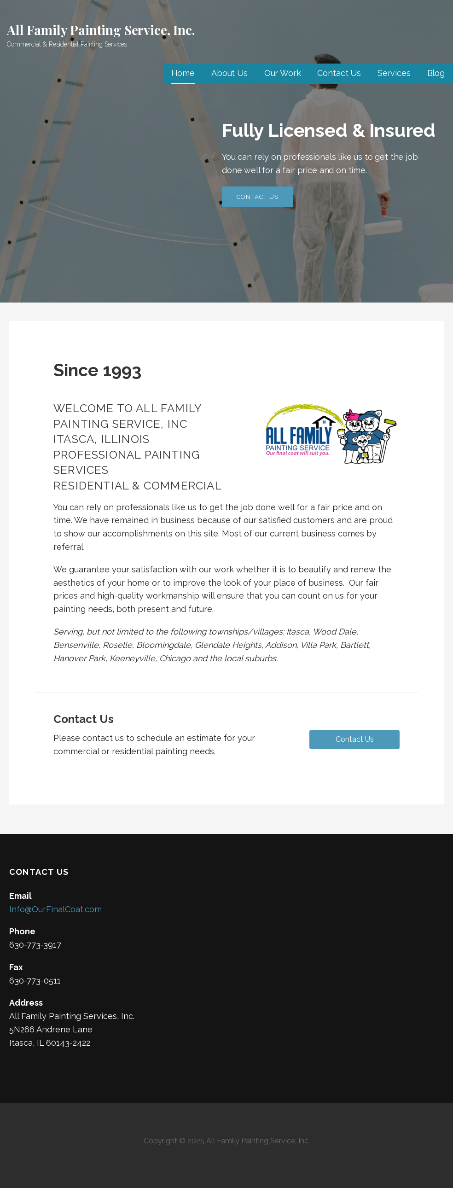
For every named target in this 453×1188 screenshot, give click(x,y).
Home (183, 73)
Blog (436, 73)
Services (394, 73)
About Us (229, 73)
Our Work (282, 73)
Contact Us (338, 73)
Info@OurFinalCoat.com (55, 909)
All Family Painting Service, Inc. (101, 29)
